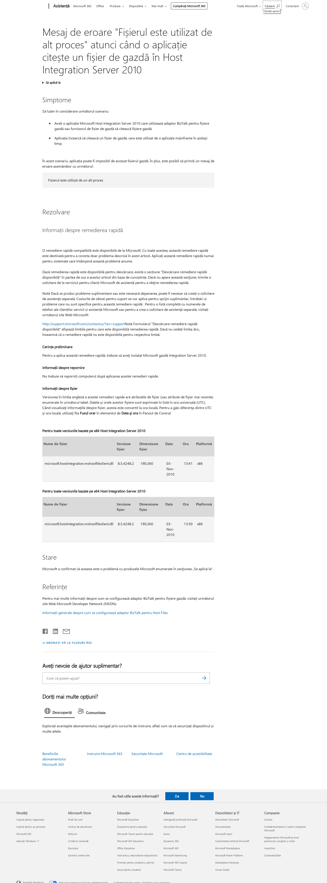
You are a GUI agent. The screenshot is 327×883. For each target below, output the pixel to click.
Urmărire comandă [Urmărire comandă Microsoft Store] (78, 841)
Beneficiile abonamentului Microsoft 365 (54, 759)
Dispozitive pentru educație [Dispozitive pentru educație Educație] (132, 826)
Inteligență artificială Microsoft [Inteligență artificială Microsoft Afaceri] (180, 819)
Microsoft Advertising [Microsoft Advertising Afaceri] (175, 855)
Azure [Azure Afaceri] (167, 834)
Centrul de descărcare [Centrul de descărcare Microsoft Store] (80, 826)
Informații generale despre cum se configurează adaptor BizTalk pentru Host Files (105, 612)
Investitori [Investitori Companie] (269, 848)
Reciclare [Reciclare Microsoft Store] (73, 848)
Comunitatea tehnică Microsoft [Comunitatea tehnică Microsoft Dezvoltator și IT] (232, 841)
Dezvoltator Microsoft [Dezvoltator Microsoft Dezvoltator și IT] (227, 819)
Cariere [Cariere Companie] (268, 819)
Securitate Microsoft (147, 753)
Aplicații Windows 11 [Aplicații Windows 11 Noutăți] (27, 841)
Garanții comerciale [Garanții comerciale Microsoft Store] (79, 855)
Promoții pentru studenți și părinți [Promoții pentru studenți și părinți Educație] (135, 862)
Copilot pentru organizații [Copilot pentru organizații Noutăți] (30, 819)
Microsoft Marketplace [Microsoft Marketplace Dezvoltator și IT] (227, 848)
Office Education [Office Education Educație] (126, 848)
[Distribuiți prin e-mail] (64, 630)
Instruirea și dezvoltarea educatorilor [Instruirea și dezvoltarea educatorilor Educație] (137, 855)
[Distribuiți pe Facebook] (45, 630)
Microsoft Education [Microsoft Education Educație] (128, 819)
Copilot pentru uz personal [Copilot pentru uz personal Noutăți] (30, 826)
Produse (115, 6)
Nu (202, 796)
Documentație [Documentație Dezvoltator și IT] (223, 826)
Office (100, 6)
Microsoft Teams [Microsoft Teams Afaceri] (173, 869)
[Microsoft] (31, 6)
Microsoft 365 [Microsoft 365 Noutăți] (23, 834)
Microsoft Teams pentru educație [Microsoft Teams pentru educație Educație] (135, 834)
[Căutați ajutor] (272, 6)
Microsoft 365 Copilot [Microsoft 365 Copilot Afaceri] (175, 862)
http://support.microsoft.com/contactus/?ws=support (83, 323)
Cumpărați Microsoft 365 (189, 6)
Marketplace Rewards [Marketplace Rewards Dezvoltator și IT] (227, 862)
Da (177, 796)
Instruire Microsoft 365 (105, 753)
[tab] (59, 712)
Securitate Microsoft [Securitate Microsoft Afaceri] (175, 826)
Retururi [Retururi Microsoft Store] (72, 834)
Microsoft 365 (82, 6)
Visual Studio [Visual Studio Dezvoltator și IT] (222, 869)
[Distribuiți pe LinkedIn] (54, 630)
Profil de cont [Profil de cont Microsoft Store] (75, 819)
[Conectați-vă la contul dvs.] (297, 6)
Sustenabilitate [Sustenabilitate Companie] (272, 855)
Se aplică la (52, 82)
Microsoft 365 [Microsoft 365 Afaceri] (171, 848)
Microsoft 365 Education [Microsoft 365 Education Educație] (130, 841)
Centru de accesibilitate (194, 753)
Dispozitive (136, 6)
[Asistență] (61, 6)
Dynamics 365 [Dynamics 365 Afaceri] (171, 841)
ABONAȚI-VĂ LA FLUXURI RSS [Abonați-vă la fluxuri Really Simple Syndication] (69, 642)
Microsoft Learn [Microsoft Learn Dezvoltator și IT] (223, 834)
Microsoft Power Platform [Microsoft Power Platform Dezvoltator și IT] (229, 855)
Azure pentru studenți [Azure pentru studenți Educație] (129, 869)
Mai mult (157, 6)
